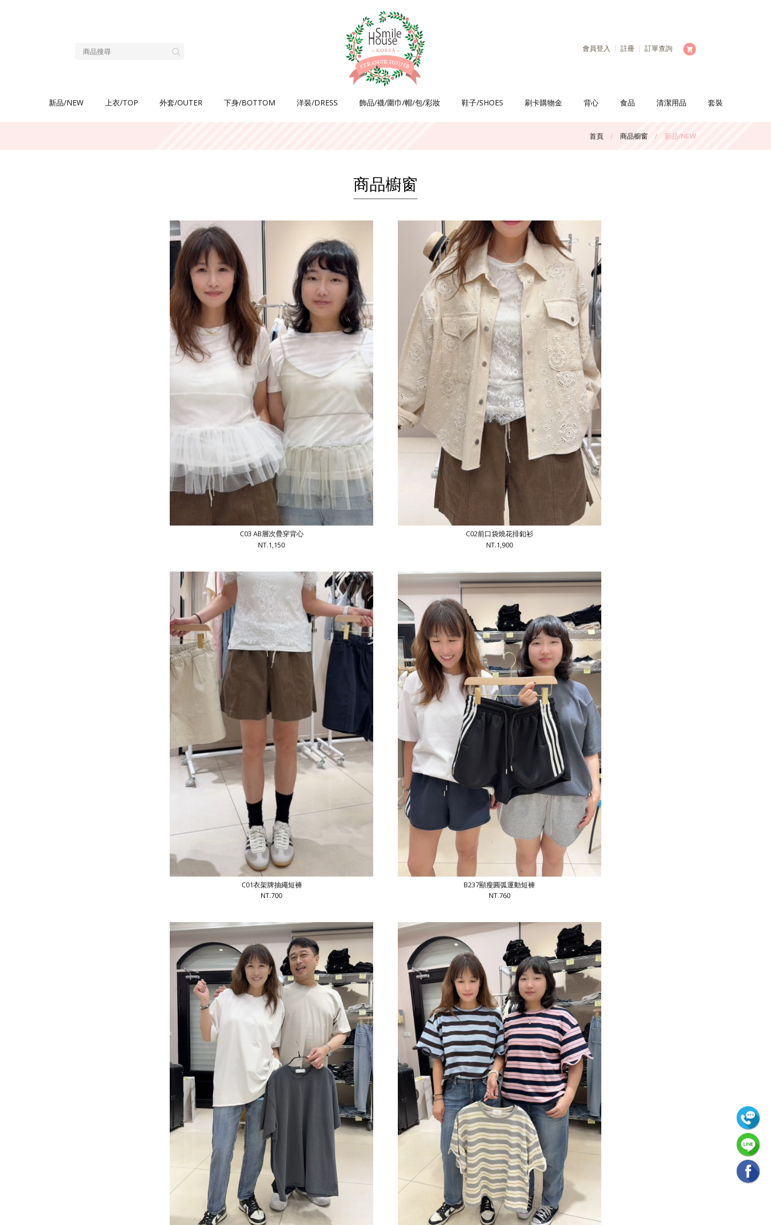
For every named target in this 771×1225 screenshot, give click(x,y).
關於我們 (149, 1078)
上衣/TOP (121, 102)
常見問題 (218, 1092)
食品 (627, 102)
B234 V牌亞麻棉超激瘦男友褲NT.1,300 (463, 582)
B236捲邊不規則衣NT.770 (152, 582)
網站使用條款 (218, 1120)
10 (459, 979)
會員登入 (596, 48)
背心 (591, 102)
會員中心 (218, 1106)
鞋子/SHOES (482, 102)
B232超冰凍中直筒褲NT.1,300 (307, 829)
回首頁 (218, 1134)
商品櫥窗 (634, 136)
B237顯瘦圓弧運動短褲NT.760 (618, 335)
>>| (506, 979)
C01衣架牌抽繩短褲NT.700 (463, 335)
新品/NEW (66, 102)
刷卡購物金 (543, 102)
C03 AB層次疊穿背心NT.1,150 (152, 335)
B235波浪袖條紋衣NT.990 (307, 582)
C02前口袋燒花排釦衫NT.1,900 (307, 335)
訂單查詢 (658, 48)
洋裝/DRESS (317, 102)
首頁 (596, 136)
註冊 (627, 48)
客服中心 (149, 1106)
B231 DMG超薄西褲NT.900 (463, 829)
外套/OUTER (181, 102)
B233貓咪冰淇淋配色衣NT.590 (618, 582)
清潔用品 (671, 102)
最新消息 (218, 1078)
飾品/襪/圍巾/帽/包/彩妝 (399, 102)
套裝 (715, 102)
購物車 (148, 1120)
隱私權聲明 (148, 1134)
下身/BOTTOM (249, 102)
